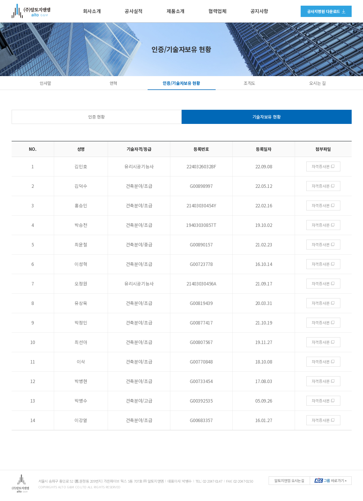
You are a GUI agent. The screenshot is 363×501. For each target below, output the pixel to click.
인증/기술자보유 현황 (181, 83)
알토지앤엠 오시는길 (289, 480)
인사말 (45, 83)
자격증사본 (321, 166)
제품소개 (175, 11)
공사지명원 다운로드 (323, 11)
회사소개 (92, 11)
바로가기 (329, 480)
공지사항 (259, 11)
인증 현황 (96, 117)
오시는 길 (317, 83)
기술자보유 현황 (266, 117)
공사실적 (134, 11)
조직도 (249, 83)
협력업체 (217, 11)
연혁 (113, 83)
